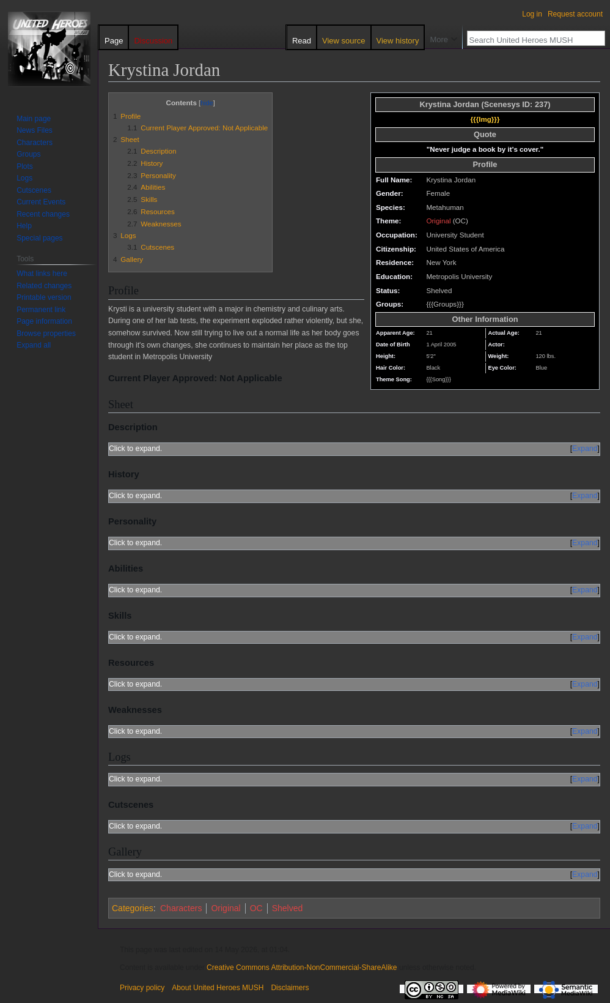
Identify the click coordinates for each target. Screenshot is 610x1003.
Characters (181, 908)
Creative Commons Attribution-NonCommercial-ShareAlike (302, 967)
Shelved (287, 908)
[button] (34, 345)
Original (438, 221)
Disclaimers (290, 987)
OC (256, 908)
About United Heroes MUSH (217, 987)
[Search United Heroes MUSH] (529, 39)
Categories (132, 908)
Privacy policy (142, 987)
